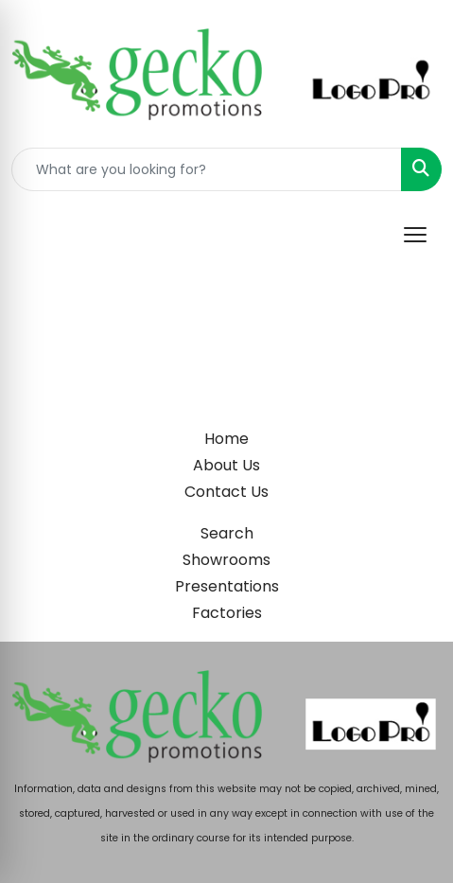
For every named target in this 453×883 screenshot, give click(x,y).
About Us (226, 465)
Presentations (227, 586)
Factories (227, 613)
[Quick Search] (206, 169)
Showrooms (226, 560)
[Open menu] (415, 235)
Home (226, 439)
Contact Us (226, 492)
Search (226, 533)
